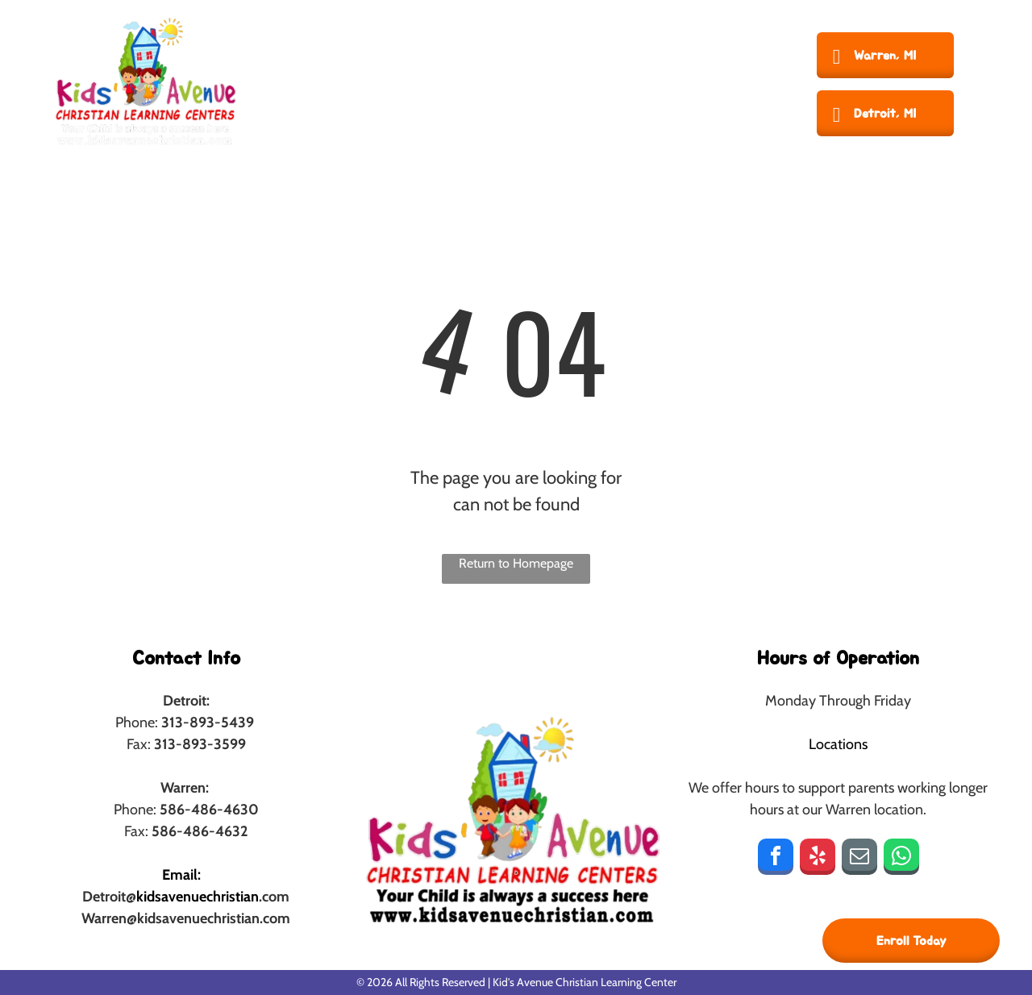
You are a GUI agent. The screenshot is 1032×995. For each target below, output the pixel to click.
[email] (859, 859)
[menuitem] (325, 80)
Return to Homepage (516, 563)
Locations (838, 744)
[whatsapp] (901, 859)
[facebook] (775, 859)
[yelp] (817, 859)
